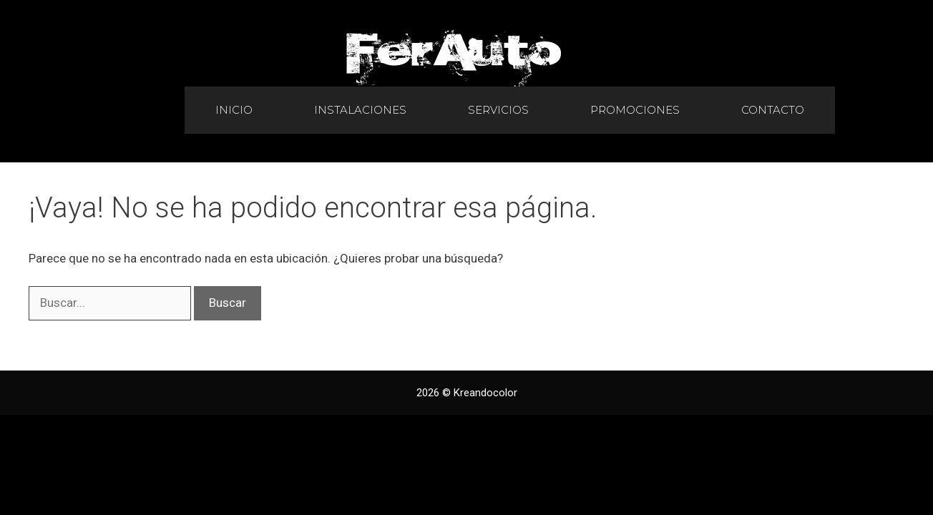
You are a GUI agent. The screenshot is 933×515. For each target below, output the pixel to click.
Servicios (498, 110)
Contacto (772, 110)
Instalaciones (360, 110)
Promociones (635, 110)
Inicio (234, 110)
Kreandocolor (485, 392)
